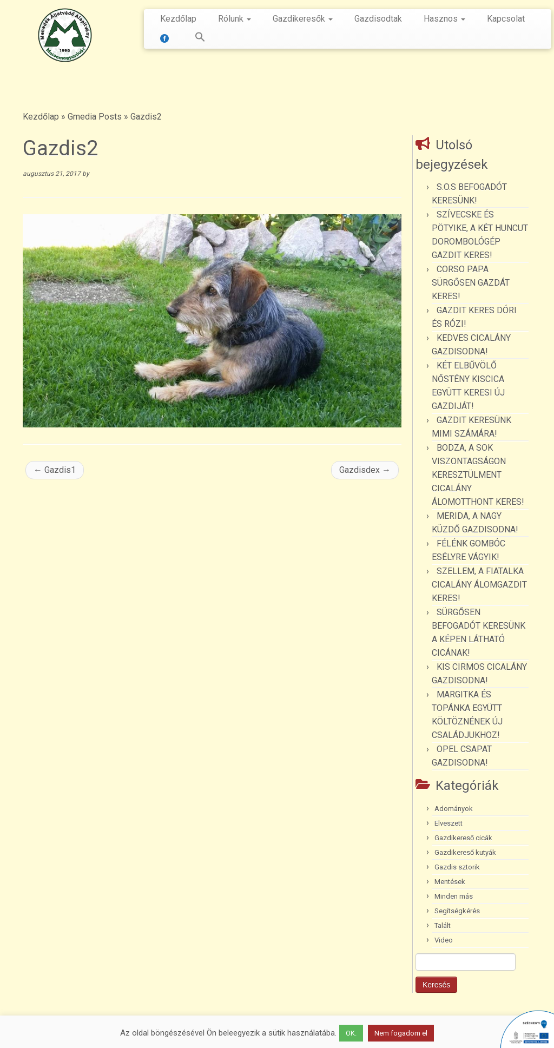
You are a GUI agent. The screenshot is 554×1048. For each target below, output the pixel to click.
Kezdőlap (178, 19)
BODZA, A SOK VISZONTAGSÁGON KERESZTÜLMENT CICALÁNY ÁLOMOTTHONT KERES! (478, 475)
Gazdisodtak (378, 19)
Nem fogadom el (400, 1033)
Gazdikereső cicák (463, 838)
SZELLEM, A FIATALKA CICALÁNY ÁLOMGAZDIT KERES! (479, 584)
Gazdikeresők (303, 19)
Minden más (453, 896)
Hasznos (444, 19)
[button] (195, 39)
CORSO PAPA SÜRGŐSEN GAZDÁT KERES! (471, 282)
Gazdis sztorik (457, 867)
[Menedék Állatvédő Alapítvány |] (65, 35)
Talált (442, 925)
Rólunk (234, 19)
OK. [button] (351, 1033)
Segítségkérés (457, 911)
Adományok (453, 809)
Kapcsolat (506, 19)
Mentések (449, 882)
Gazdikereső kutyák (465, 852)
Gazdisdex (365, 470)
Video (443, 940)
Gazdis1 (55, 470)
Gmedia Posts (95, 116)
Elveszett (448, 823)
